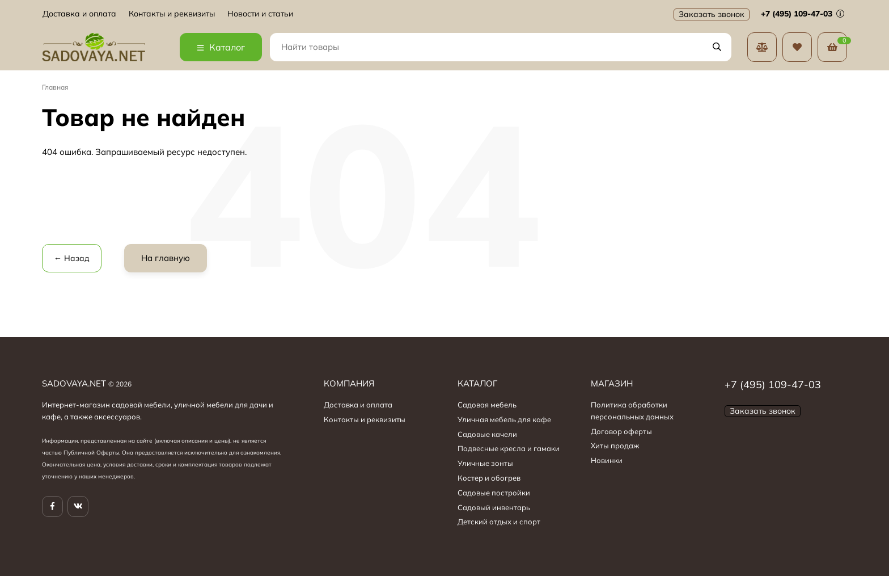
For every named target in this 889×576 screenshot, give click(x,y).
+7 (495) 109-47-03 (802, 14)
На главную (165, 258)
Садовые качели (487, 434)
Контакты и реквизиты (172, 14)
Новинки (607, 460)
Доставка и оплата (79, 14)
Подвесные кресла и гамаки (509, 448)
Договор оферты (621, 431)
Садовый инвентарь (494, 507)
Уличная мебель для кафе (504, 419)
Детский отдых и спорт (499, 521)
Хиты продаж (615, 445)
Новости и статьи (260, 14)
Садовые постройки (494, 492)
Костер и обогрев (489, 477)
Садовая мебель (487, 404)
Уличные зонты (485, 463)
